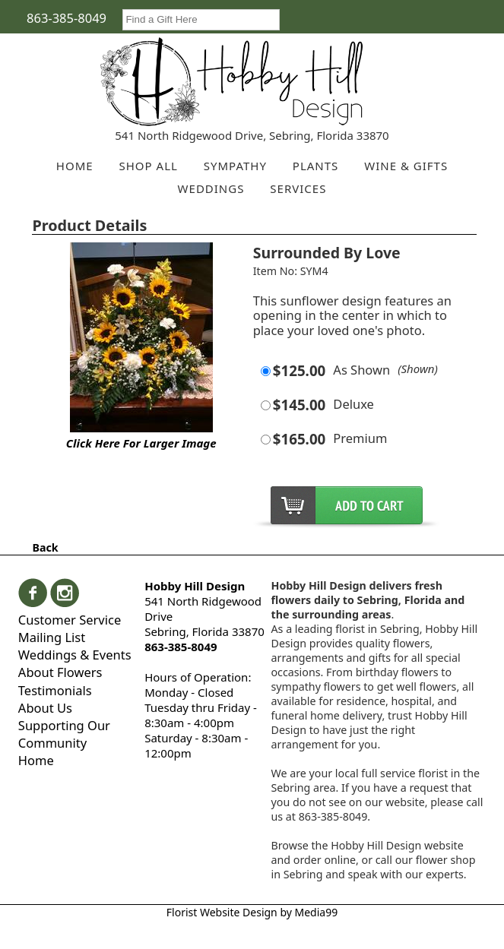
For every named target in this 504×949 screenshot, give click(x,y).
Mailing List (51, 637)
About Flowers (60, 672)
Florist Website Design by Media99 (252, 912)
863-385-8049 (66, 18)
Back (45, 547)
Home (36, 760)
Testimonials (55, 690)
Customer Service (69, 619)
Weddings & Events (75, 654)
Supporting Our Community (64, 733)
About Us (45, 707)
